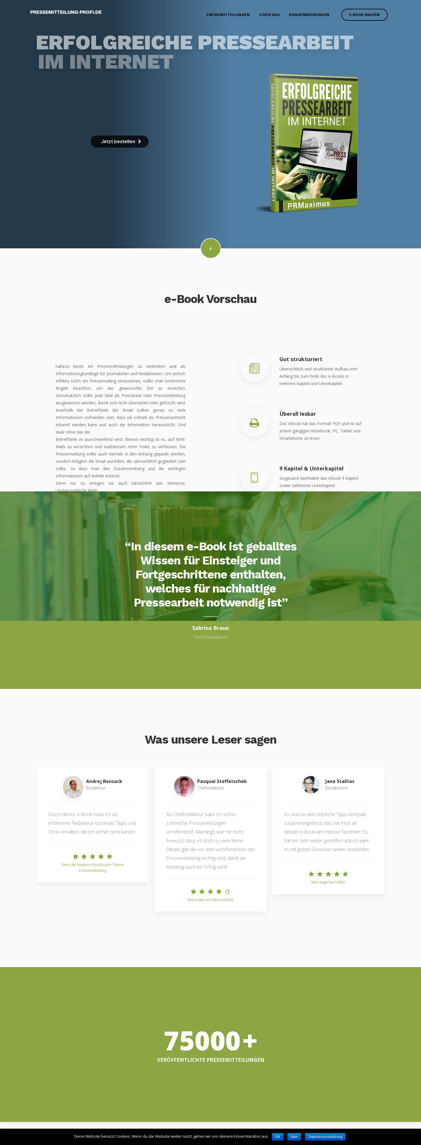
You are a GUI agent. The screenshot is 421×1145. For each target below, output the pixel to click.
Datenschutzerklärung (325, 1137)
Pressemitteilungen (228, 14)
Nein (294, 1137)
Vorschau (269, 14)
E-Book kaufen (364, 14)
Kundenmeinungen (309, 14)
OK (277, 1137)
